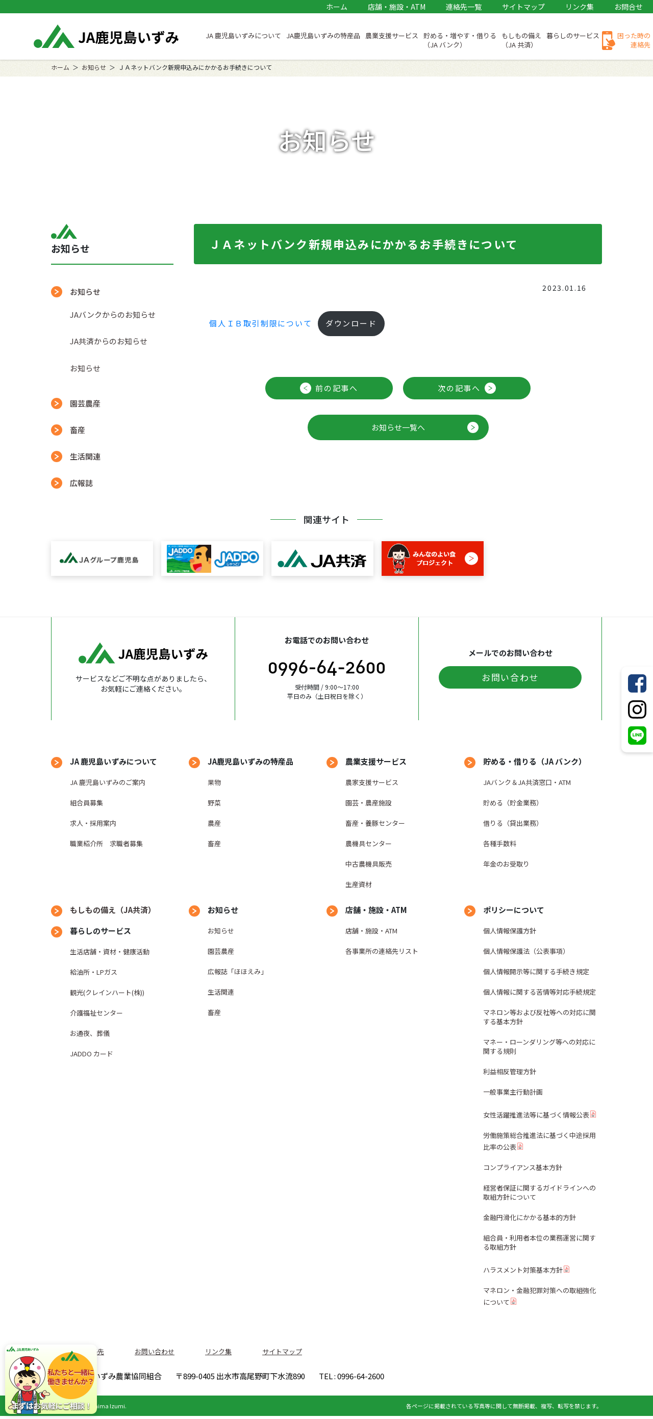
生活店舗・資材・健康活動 (109, 951)
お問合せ (628, 7)
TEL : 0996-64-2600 (474, 1377)
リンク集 (579, 7)
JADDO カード (91, 1053)
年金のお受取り (506, 864)
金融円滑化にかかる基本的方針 (529, 1217)
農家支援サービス (371, 782)
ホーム (336, 7)
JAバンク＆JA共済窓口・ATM (527, 782)
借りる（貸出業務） (513, 823)
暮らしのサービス (572, 35)
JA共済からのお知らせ (108, 341)
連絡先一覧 (464, 7)
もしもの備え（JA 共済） (521, 40)
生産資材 (358, 884)
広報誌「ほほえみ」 (237, 971)
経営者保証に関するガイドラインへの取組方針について (539, 1192)
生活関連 (85, 456)
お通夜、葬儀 (90, 1033)
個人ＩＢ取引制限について (260, 323)
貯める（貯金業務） (513, 802)
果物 (214, 782)
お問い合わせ (510, 677)
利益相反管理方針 (509, 1071)
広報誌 (81, 482)
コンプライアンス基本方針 (522, 1167)
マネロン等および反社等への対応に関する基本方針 (539, 1016)
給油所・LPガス (93, 972)
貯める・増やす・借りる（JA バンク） (459, 40)
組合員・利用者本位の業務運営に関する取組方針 (539, 1242)
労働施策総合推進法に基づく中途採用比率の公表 (539, 1141)
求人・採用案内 (93, 823)
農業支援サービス (391, 35)
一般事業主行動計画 (513, 1092)
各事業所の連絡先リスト (381, 951)
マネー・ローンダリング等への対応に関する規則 (539, 1046)
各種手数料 (499, 843)
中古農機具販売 (368, 864)
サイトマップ (523, 7)
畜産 (77, 429)
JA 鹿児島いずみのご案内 (107, 782)
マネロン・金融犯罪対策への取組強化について (539, 1296)
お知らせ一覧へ (398, 427)
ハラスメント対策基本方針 (523, 1270)
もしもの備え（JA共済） (113, 909)
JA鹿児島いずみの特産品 (323, 35)
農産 (214, 823)
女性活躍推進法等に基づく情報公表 (536, 1115)
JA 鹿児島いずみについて (243, 35)
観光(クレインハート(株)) (107, 992)
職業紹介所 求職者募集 (106, 843)
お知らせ (94, 67)
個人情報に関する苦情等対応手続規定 (539, 992)
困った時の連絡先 (633, 40)
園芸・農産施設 (368, 802)
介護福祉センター (96, 1013)
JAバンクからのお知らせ (113, 314)
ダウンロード (351, 323)
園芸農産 (85, 403)
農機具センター (368, 843)
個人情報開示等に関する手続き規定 (536, 971)
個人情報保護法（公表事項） (526, 951)
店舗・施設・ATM (396, 7)
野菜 (214, 802)
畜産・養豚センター (375, 823)
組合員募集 (86, 802)
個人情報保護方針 (509, 930)
